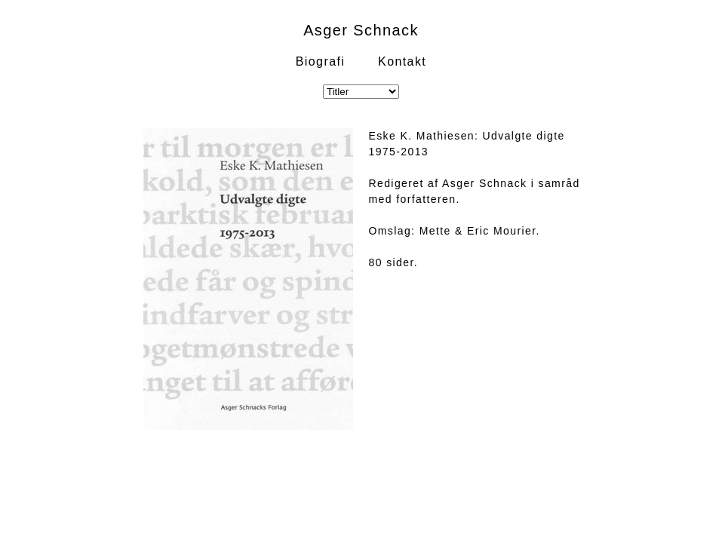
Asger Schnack (361, 30)
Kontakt (402, 61)
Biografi (320, 61)
